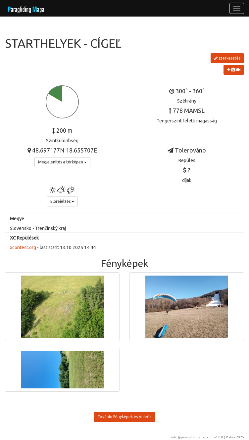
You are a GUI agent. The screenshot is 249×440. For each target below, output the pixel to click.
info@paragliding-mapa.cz (191, 437)
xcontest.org (23, 247)
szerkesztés (227, 58)
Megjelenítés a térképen (62, 162)
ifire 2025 (236, 437)
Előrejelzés (62, 201)
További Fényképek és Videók (124, 417)
